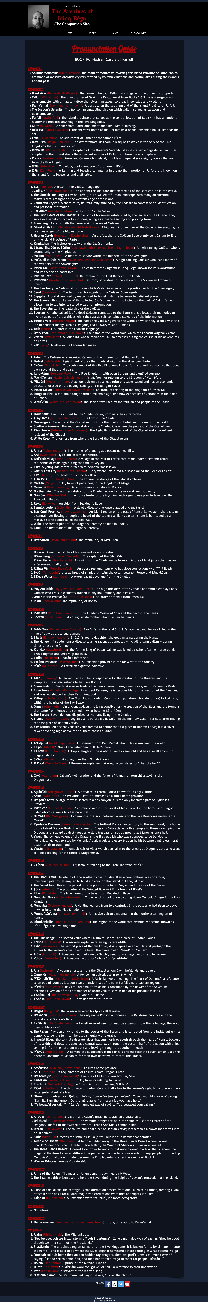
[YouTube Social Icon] (127, 1284)
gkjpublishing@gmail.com (104, 1300)
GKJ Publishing (107, 1298)
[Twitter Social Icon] (121, 1284)
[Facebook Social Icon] (108, 1284)
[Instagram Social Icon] (114, 1284)
